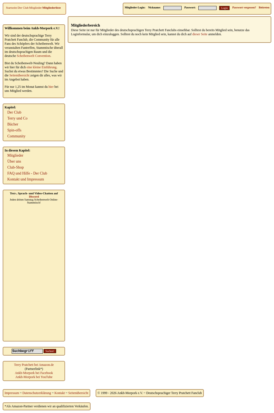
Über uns (14, 161)
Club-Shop (15, 167)
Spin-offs (14, 130)
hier (51, 87)
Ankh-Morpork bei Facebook (34, 373)
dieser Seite (200, 34)
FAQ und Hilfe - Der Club (27, 173)
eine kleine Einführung (41, 67)
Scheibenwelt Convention (33, 56)
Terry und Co (17, 118)
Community (16, 136)
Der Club (23, 7)
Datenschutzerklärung (36, 393)
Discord (34, 196)
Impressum (12, 393)
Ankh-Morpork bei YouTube (33, 377)
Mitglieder (35, 7)
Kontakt (59, 393)
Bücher (12, 124)
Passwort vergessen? (244, 7)
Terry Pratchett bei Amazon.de (34, 365)
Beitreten (264, 7)
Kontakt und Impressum (25, 179)
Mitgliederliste (51, 7)
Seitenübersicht (19, 75)
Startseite (11, 7)
